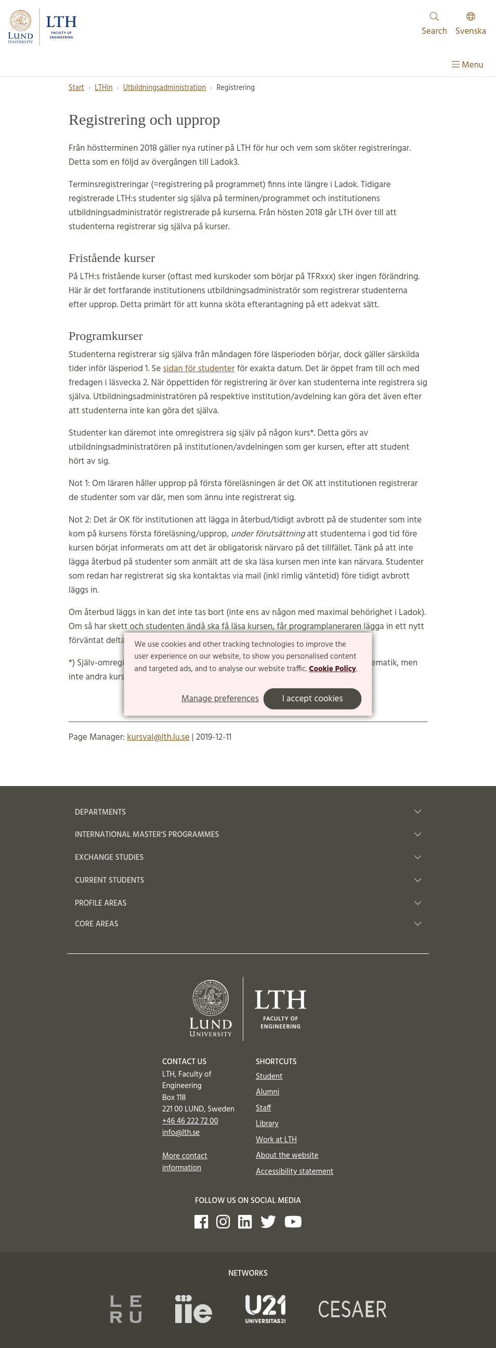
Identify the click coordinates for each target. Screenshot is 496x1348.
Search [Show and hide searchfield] (434, 25)
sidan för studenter (199, 369)
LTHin (103, 88)
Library (267, 1124)
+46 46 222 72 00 (190, 1121)
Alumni (267, 1092)
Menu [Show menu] (468, 65)
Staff (263, 1108)
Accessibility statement (294, 1172)
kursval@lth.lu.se (158, 737)
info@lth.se (181, 1133)
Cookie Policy (332, 669)
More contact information (184, 1162)
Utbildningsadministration (164, 88)
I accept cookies (312, 699)
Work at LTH (276, 1140)
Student (269, 1076)
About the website (287, 1155)
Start (76, 88)
